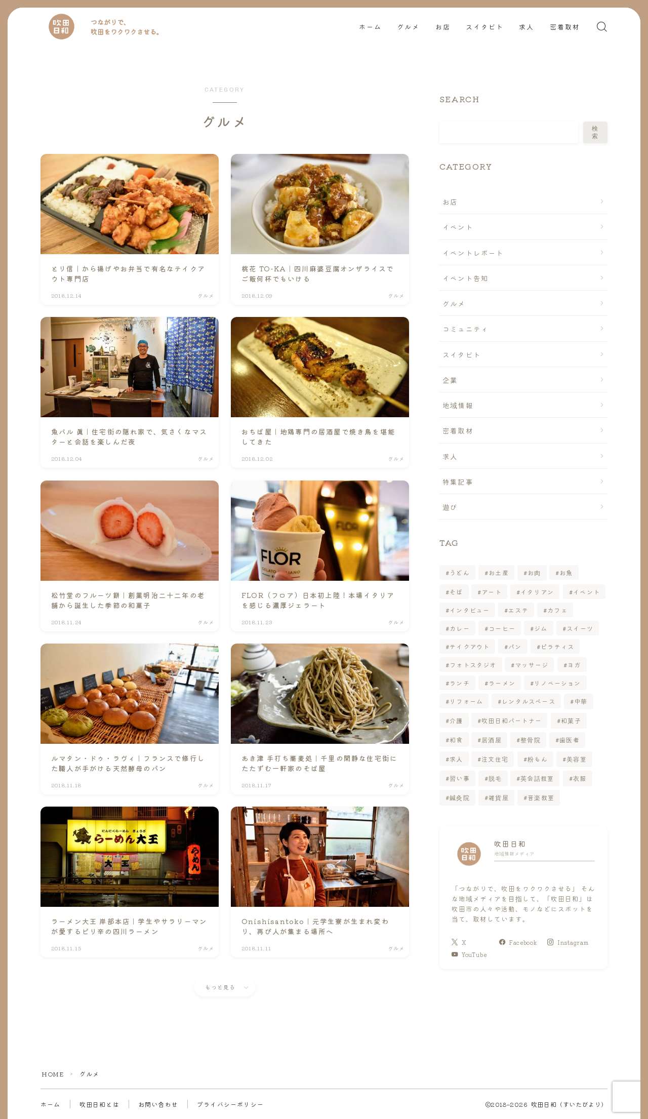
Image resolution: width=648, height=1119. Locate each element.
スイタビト (485, 27)
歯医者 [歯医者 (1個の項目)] (570, 739)
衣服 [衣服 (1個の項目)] (579, 778)
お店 (443, 27)
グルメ (408, 27)
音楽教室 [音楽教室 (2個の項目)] (541, 797)
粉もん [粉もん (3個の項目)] (538, 758)
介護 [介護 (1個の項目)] (456, 720)
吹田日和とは (99, 1104)
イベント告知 (465, 278)
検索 (595, 132)
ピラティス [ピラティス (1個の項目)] (557, 646)
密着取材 (565, 27)
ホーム (370, 27)
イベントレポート (473, 253)
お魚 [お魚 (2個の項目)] (566, 572)
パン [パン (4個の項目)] (514, 646)
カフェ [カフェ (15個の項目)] (557, 610)
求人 (526, 27)
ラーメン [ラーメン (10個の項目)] (502, 682)
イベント (457, 227)
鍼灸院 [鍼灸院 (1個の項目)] (460, 797)
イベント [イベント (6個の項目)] (586, 591)
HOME (53, 1073)
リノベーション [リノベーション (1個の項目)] (557, 682)
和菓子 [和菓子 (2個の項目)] (571, 720)
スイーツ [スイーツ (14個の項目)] (579, 628)
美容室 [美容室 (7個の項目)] (576, 758)
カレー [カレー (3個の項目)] (460, 628)
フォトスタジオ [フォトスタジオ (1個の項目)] (473, 664)
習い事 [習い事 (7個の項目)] (460, 778)
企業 (450, 380)
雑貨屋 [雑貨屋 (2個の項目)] (499, 797)
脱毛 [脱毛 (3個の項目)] (495, 778)
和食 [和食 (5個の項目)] (456, 739)
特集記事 (457, 481)
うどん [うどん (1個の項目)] (460, 572)
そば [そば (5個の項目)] (456, 591)
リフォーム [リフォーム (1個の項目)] (466, 701)
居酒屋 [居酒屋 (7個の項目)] (492, 739)
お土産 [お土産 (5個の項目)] (499, 572)
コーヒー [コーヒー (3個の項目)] (502, 628)
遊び (450, 507)
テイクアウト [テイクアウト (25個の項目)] (470, 646)
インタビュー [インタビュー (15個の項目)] (470, 610)
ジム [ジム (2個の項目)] (540, 628)
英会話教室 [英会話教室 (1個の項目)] (537, 778)
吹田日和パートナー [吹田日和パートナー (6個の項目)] (512, 720)
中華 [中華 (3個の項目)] (580, 701)
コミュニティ (465, 329)
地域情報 (457, 405)
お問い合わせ (158, 1104)
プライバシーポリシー (230, 1104)
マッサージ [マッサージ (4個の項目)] (532, 664)
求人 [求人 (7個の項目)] (456, 758)
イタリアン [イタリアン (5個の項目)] (537, 591)
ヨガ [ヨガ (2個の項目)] (574, 664)
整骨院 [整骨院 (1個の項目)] (531, 739)
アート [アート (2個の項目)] (492, 591)
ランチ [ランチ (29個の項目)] (460, 682)
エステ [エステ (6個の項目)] (518, 610)
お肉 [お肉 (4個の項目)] (534, 572)
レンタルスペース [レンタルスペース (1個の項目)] (528, 701)
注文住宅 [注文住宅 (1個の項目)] (495, 758)
